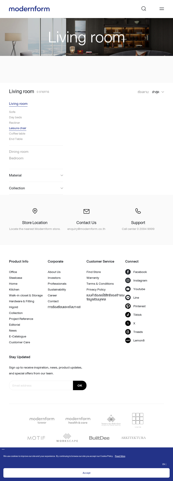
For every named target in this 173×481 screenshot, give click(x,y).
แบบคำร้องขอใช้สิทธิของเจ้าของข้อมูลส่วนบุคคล (105, 297)
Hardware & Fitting (21, 301)
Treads (134, 331)
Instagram (136, 280)
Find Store (93, 272)
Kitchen (14, 289)
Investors (54, 277)
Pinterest (135, 306)
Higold (13, 307)
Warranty (92, 277)
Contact (53, 301)
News (13, 330)
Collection (16, 313)
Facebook (136, 272)
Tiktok (133, 314)
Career (52, 295)
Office (13, 272)
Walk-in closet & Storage (26, 295)
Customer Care (19, 342)
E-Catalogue (17, 336)
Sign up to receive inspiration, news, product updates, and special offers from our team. (45, 370)
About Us (54, 272)
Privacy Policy (96, 289)
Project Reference (21, 318)
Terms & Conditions (100, 283)
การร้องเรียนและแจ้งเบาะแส (64, 307)
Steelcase (15, 277)
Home (13, 283)
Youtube (135, 289)
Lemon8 (135, 340)
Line (132, 297)
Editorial (14, 324)
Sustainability (57, 289)
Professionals (57, 283)
